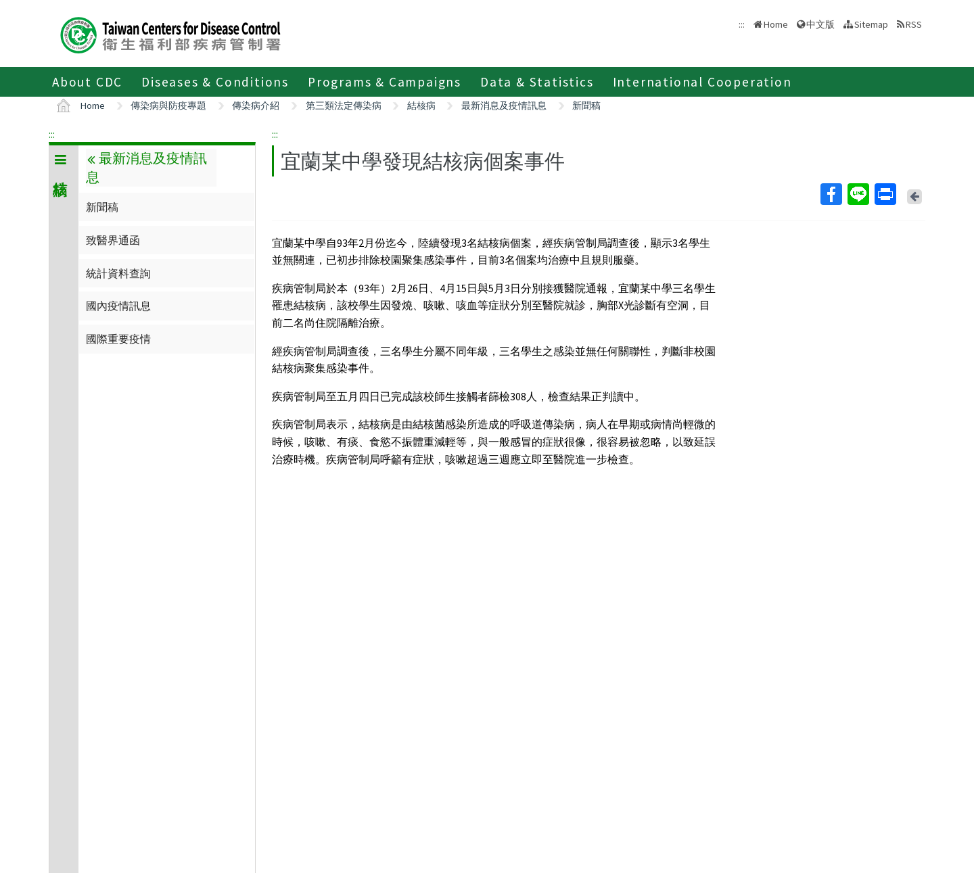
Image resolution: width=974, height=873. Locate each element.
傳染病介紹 (255, 105)
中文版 (820, 24)
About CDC (87, 82)
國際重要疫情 (118, 339)
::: (52, 134)
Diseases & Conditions (215, 82)
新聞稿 (586, 105)
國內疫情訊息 (118, 305)
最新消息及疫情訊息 (504, 105)
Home (776, 24)
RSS (914, 24)
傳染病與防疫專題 (168, 105)
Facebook (830, 194)
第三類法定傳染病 (343, 105)
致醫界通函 (113, 240)
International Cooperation (702, 82)
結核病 (421, 105)
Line (857, 194)
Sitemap (871, 24)
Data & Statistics (537, 82)
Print (884, 194)
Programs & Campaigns (384, 82)
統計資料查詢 (118, 273)
